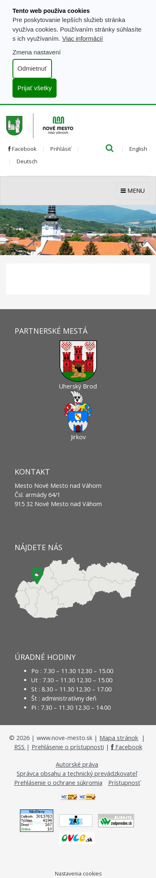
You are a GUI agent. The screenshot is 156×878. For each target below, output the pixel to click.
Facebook (22, 148)
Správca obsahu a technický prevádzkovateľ (77, 773)
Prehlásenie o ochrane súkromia (58, 783)
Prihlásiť (60, 148)
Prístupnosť (124, 783)
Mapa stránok (118, 738)
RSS (20, 747)
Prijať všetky (34, 87)
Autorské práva (77, 764)
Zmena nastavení (36, 52)
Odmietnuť (32, 68)
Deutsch (27, 161)
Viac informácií (82, 38)
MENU (133, 190)
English (138, 148)
